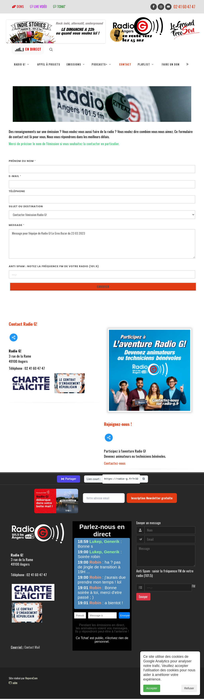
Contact (125, 64)
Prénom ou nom (22, 161)
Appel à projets (48, 64)
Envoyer (143, 596)
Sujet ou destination (26, 206)
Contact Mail (32, 647)
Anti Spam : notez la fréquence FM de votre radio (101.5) (54, 266)
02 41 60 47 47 (184, 7)
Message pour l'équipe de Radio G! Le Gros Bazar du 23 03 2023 (102, 244)
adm (13, 683)
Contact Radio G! (23, 324)
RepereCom (31, 678)
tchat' (59, 6)
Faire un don (170, 64)
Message (16, 225)
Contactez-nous (114, 463)
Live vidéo (38, 6)
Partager (68, 479)
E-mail (15, 176)
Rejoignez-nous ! (118, 424)
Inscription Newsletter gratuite (152, 498)
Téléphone (17, 191)
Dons (18, 6)
